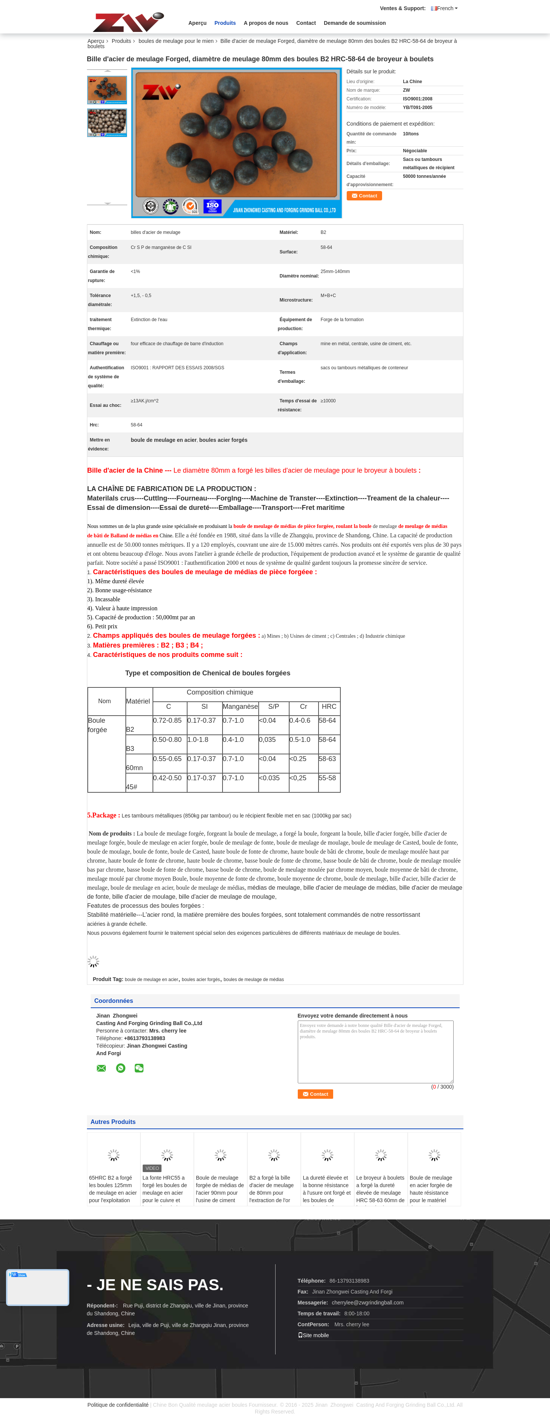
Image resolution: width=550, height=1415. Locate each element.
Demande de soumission (355, 23)
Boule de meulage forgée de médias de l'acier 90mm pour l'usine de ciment (220, 1189)
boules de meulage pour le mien (176, 41)
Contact (306, 23)
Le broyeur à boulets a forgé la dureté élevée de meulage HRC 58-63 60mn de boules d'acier (381, 1193)
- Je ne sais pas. (155, 1285)
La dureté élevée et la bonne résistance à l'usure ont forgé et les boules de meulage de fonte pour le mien (327, 1196)
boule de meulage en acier (151, 979)
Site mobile (313, 1335)
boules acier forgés (201, 979)
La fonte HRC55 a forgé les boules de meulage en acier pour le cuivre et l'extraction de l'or (165, 1193)
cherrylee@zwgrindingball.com (368, 1303)
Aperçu (198, 23)
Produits (225, 23)
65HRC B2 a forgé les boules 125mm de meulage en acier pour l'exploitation (113, 1189)
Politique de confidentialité (118, 1405)
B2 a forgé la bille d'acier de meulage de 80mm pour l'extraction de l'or (272, 1189)
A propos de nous (266, 23)
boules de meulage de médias (254, 979)
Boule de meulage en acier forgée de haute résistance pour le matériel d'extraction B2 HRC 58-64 (433, 1196)
